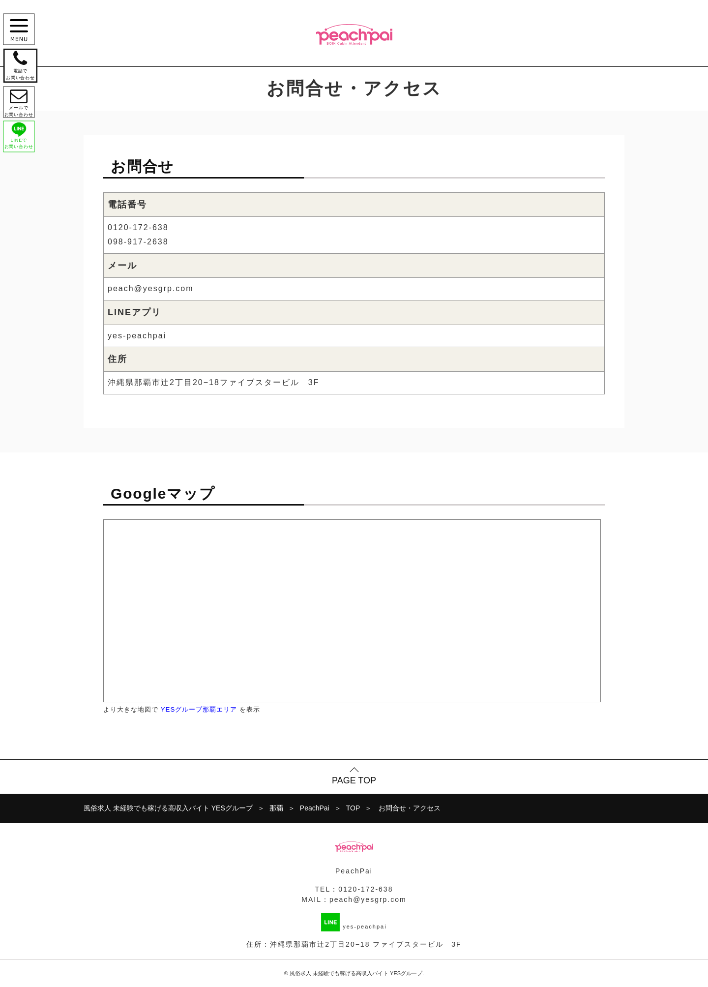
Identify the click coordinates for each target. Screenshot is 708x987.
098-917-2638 (138, 242)
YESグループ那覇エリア (199, 709)
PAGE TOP (354, 780)
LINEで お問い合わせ (20, 143)
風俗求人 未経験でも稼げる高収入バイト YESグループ (356, 973)
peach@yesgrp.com (151, 288)
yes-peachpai (137, 335)
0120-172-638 (138, 227)
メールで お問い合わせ (20, 106)
